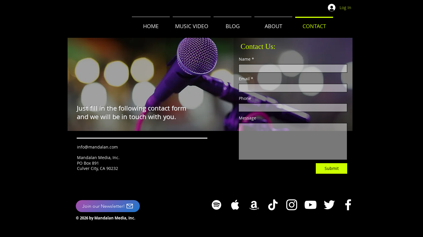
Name (245, 59)
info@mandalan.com (97, 147)
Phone (245, 98)
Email (244, 79)
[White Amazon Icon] (254, 204)
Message (247, 118)
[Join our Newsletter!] (108, 206)
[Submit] (331, 168)
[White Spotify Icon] (216, 204)
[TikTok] (273, 204)
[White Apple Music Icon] (235, 204)
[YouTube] (310, 204)
